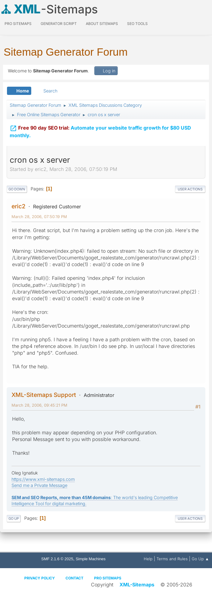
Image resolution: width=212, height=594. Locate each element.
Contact (74, 578)
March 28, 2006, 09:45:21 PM (39, 405)
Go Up (13, 518)
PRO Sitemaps (18, 23)
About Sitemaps (102, 23)
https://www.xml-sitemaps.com (43, 479)
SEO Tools (137, 23)
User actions (190, 189)
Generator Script (59, 23)
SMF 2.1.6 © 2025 (57, 559)
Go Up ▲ (200, 558)
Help (148, 558)
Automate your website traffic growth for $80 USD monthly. (100, 130)
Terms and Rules (172, 558)
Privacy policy (39, 578)
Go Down (16, 189)
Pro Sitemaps (107, 578)
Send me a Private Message (39, 485)
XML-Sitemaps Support (44, 394)
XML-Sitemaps (136, 585)
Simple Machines (91, 559)
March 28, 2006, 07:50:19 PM (39, 216)
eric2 (18, 206)
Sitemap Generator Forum (66, 52)
